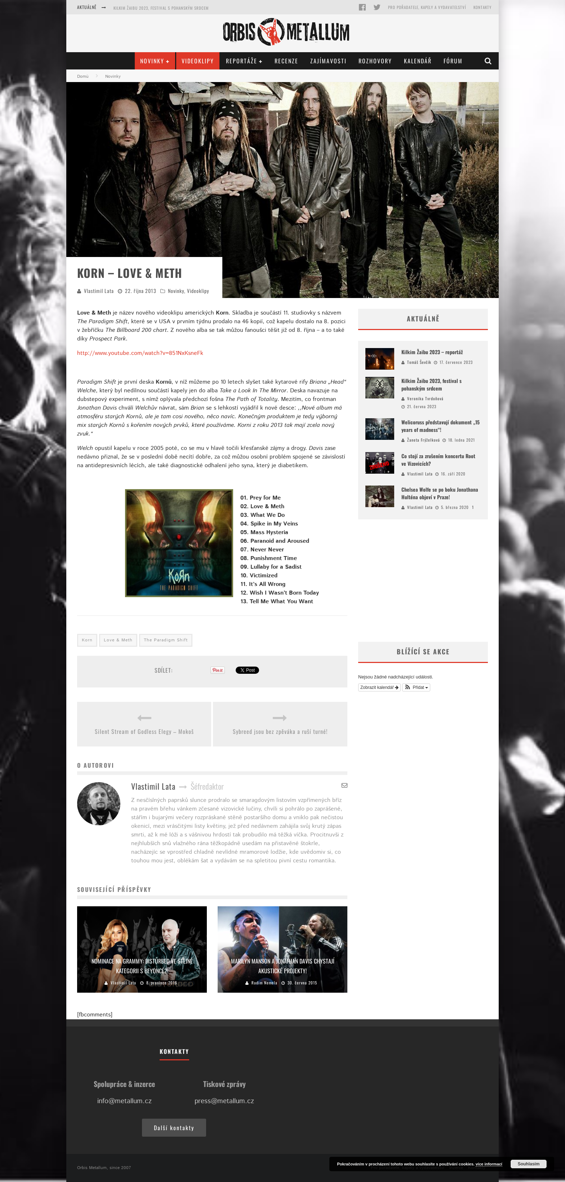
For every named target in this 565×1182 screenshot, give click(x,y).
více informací (489, 1164)
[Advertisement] (423, 580)
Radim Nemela (264, 982)
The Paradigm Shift (166, 640)
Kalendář (418, 61)
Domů (83, 76)
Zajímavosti (328, 61)
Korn (87, 640)
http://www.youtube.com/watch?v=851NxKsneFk (140, 353)
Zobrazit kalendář (379, 687)
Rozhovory (375, 61)
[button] (416, 687)
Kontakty (482, 7)
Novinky (152, 61)
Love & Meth (118, 640)
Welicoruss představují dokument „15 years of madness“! (440, 425)
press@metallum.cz (224, 1101)
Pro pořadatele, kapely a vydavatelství (427, 7)
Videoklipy (198, 61)
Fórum (453, 61)
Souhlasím (529, 1164)
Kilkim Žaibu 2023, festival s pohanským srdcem (161, 8)
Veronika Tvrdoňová (425, 398)
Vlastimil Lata (99, 290)
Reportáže (241, 61)
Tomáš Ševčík (419, 362)
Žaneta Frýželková (423, 440)
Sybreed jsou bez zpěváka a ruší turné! (280, 731)
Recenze (286, 61)
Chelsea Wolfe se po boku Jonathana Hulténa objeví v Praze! (439, 493)
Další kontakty (174, 1127)
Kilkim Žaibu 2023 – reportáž (432, 352)
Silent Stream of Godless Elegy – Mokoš (144, 731)
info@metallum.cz (124, 1101)
